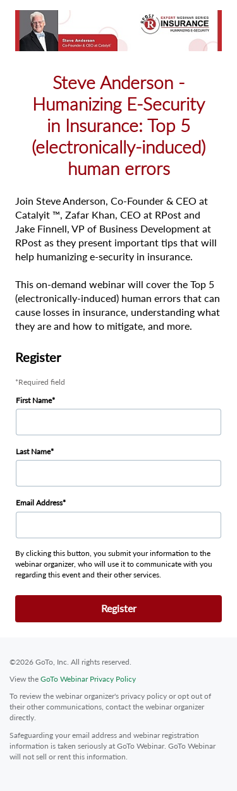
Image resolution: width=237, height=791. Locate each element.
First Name (34, 400)
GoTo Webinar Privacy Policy (88, 679)
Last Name (33, 451)
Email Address (39, 502)
